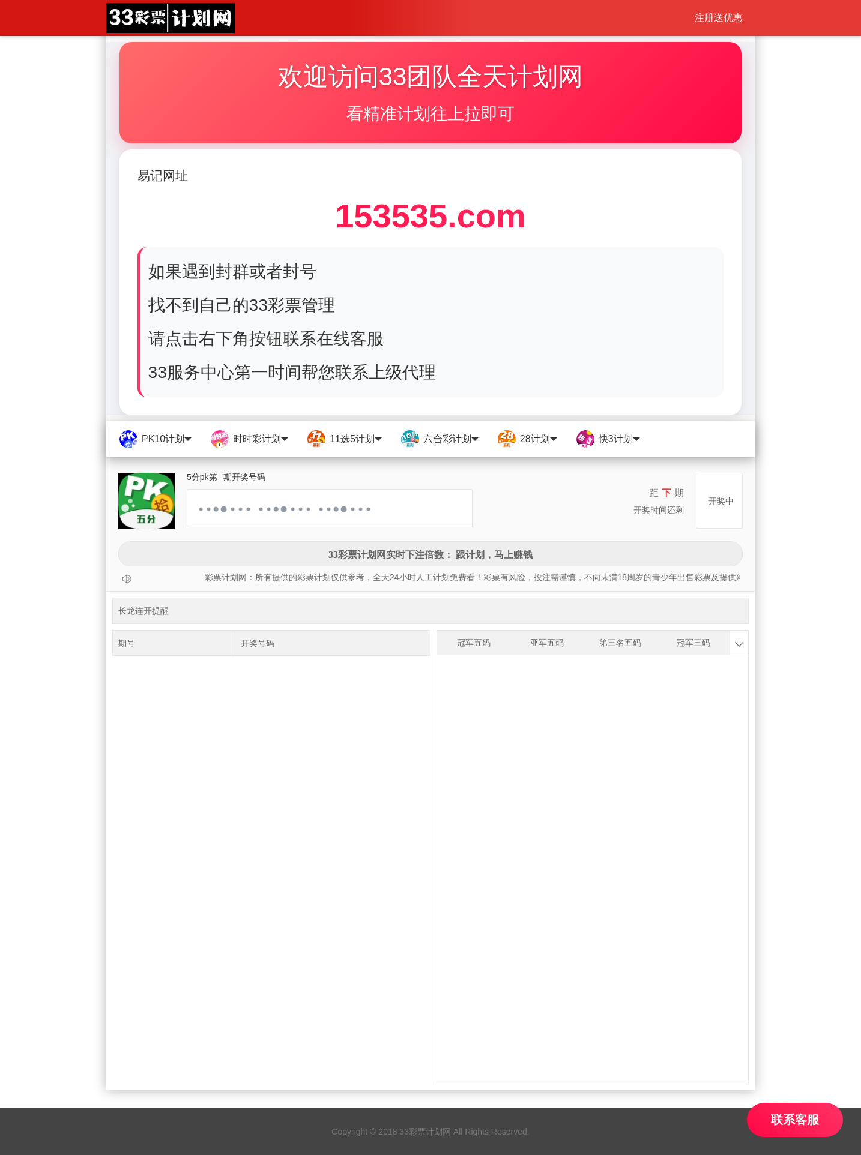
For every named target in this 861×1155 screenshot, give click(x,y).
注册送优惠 (719, 18)
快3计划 (607, 439)
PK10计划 (155, 439)
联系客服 (795, 1119)
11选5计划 (344, 439)
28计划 (527, 439)
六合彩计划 (439, 439)
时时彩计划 (249, 439)
